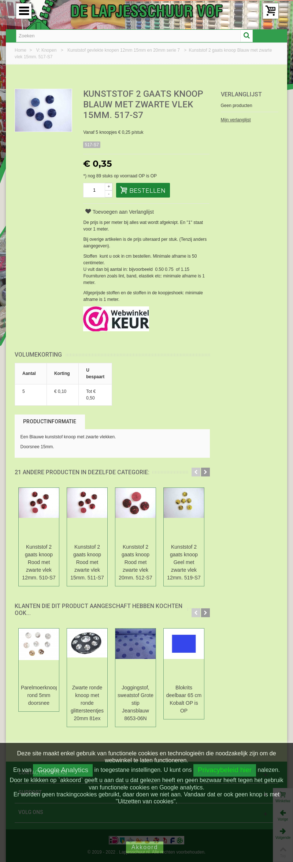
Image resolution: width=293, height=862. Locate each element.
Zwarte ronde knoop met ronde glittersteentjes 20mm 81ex (87, 703)
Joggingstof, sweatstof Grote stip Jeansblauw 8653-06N (135, 703)
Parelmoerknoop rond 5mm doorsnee (39, 695)
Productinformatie (49, 421)
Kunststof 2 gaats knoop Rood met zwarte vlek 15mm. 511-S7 (87, 562)
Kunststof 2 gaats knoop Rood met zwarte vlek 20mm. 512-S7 (135, 562)
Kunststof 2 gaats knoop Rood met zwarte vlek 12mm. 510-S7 (39, 562)
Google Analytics (62, 770)
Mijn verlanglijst (236, 119)
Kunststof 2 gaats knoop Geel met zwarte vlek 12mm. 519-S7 (184, 562)
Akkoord (144, 847)
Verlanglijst (241, 94)
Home (21, 50)
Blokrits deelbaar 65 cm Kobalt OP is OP (183, 699)
